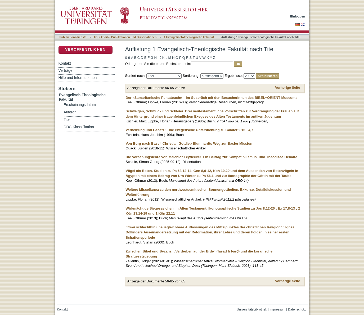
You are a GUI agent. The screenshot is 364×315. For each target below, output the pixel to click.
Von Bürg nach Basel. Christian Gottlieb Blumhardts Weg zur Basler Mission (189, 143)
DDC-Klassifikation (79, 127)
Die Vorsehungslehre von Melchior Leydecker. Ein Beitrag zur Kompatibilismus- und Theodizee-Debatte (211, 157)
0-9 (127, 58)
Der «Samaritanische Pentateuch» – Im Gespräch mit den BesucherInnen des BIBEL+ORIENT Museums (212, 98)
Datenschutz (297, 309)
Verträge (66, 70)
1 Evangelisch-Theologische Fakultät (189, 37)
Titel (67, 120)
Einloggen (297, 16)
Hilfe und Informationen (78, 78)
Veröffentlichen (85, 49)
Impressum (277, 309)
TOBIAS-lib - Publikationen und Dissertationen (125, 37)
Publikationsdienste (73, 37)
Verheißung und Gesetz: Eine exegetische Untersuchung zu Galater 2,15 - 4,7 (189, 130)
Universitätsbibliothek (252, 309)
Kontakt (65, 63)
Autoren (70, 112)
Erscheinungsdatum (80, 105)
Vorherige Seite (287, 88)
